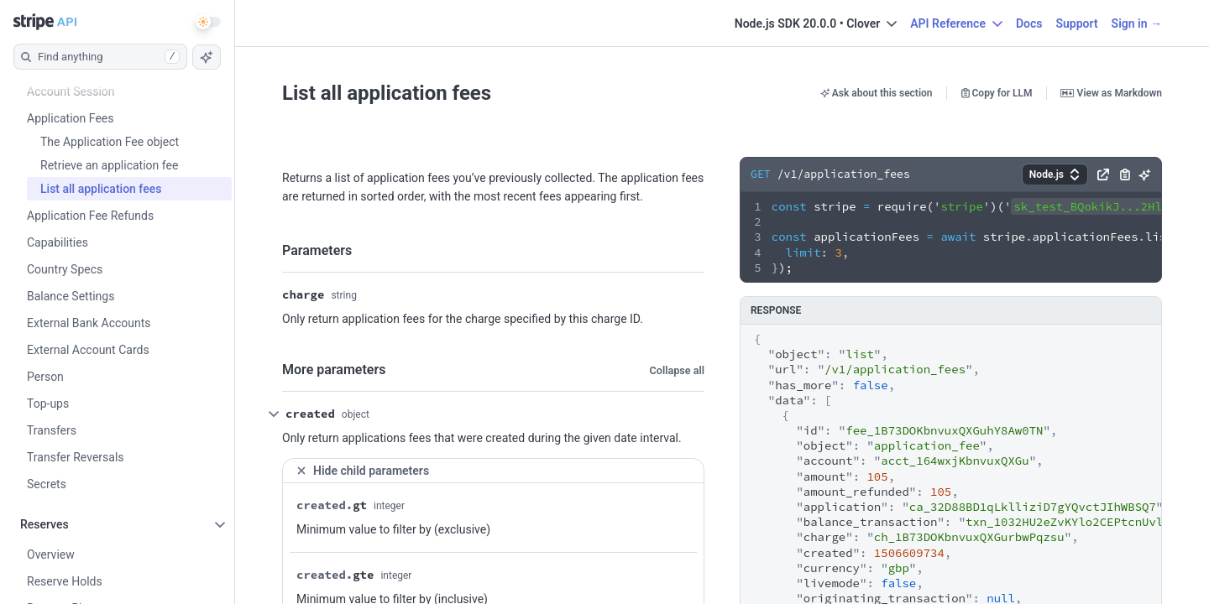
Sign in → (1137, 23)
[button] (1055, 174)
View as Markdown (1111, 93)
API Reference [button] (956, 23)
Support (1076, 23)
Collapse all (677, 370)
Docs (1029, 23)
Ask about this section (876, 93)
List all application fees (386, 93)
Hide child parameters (362, 470)
